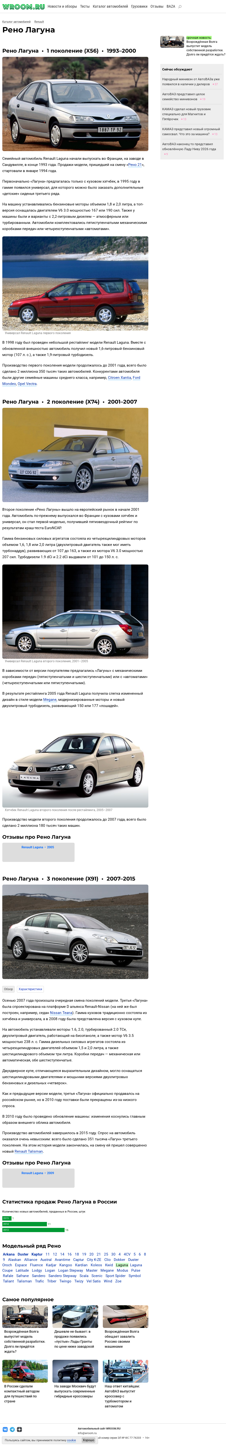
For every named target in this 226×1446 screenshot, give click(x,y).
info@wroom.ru (87, 1433)
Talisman (24, 1281)
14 (62, 1254)
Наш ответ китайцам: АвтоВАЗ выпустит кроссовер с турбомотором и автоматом (122, 1396)
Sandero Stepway (62, 1276)
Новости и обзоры (62, 6)
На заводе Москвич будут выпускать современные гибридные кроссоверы (75, 1391)
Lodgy (37, 1270)
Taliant (8, 1281)
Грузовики (139, 6)
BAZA (171, 6)
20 (91, 1254)
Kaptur (37, 1254)
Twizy (78, 1281)
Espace (21, 1265)
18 (77, 1254)
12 (55, 1254)
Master (91, 1270)
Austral (46, 1259)
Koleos (96, 1265)
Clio (107, 1259)
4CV (127, 1254)
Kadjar (51, 1265)
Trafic (39, 1281)
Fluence (36, 1265)
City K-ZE (94, 1259)
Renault (39, 22)
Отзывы (157, 6)
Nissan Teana (61, 1013)
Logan (50, 1270)
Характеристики (30, 989)
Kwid (109, 1265)
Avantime (62, 1259)
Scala (84, 1276)
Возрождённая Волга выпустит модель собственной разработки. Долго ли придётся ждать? (24, 1341)
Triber (51, 1281)
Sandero (38, 1276)
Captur (78, 1259)
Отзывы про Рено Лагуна (36, 837)
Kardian (81, 1265)
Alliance (30, 1259)
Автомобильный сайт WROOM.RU (99, 1428)
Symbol (135, 1276)
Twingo (65, 1281)
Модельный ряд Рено (31, 1246)
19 (84, 1254)
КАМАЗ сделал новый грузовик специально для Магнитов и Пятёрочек (186, 114)
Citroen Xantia (119, 377)
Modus (122, 1270)
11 (48, 1254)
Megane (49, 699)
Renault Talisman (29, 1151)
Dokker (119, 1259)
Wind (108, 1281)
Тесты (85, 6)
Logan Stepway (70, 1270)
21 (99, 1254)
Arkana (9, 1254)
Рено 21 (135, 164)
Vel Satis (93, 1281)
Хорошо (88, 1440)
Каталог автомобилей (110, 6)
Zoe (118, 1281)
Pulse (135, 1270)
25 (106, 1254)
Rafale (8, 1276)
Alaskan (14, 1259)
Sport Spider (115, 1276)
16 (69, 1254)
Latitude (22, 1270)
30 (113, 1254)
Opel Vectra (27, 384)
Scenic (96, 1276)
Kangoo (65, 1265)
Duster (23, 1254)
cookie (71, 1440)
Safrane (22, 1276)
